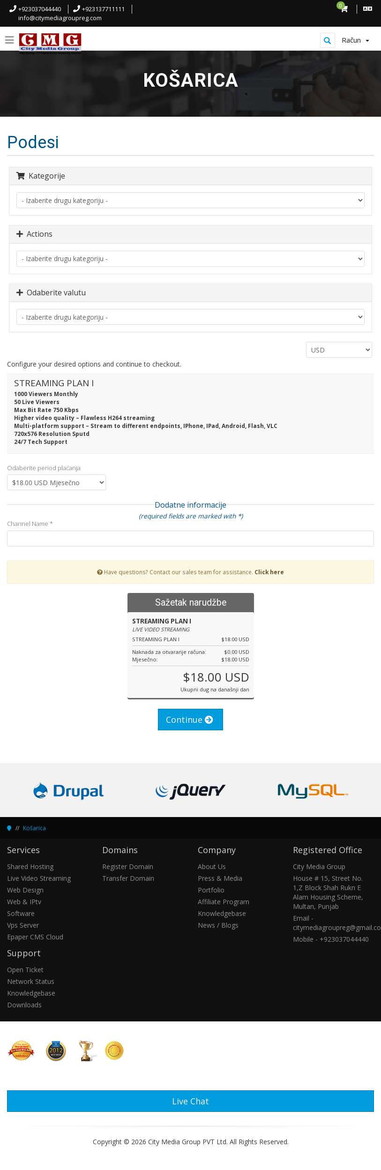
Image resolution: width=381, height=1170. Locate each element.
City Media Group (319, 866)
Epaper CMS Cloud (35, 936)
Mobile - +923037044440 (331, 939)
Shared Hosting (30, 866)
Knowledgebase (222, 913)
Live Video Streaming (39, 878)
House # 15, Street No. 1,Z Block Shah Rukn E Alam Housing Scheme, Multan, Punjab (328, 892)
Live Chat (190, 1101)
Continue (189, 719)
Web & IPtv (24, 901)
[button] (363, 1154)
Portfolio (211, 889)
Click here (269, 572)
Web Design (25, 889)
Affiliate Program (223, 901)
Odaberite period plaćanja (44, 468)
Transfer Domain (128, 878)
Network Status (30, 981)
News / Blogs (218, 925)
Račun (355, 40)
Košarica (34, 828)
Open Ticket (25, 969)
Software (21, 913)
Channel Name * (30, 523)
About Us (212, 866)
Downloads (24, 1004)
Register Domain (127, 866)
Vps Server (23, 925)
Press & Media (220, 878)
